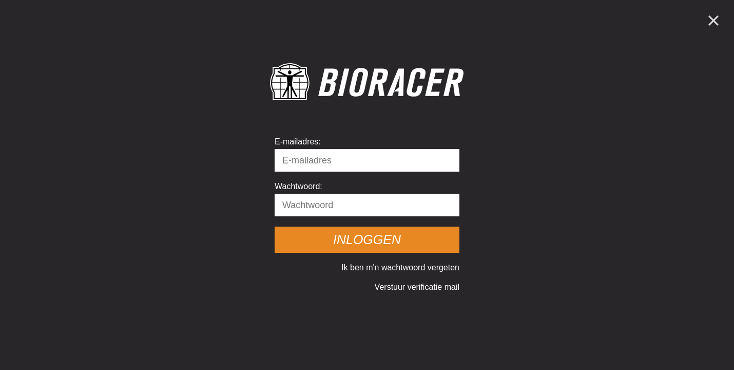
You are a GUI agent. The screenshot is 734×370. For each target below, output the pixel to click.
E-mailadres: (298, 141)
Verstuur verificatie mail (417, 287)
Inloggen (367, 239)
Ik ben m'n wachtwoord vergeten (400, 267)
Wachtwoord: (298, 186)
